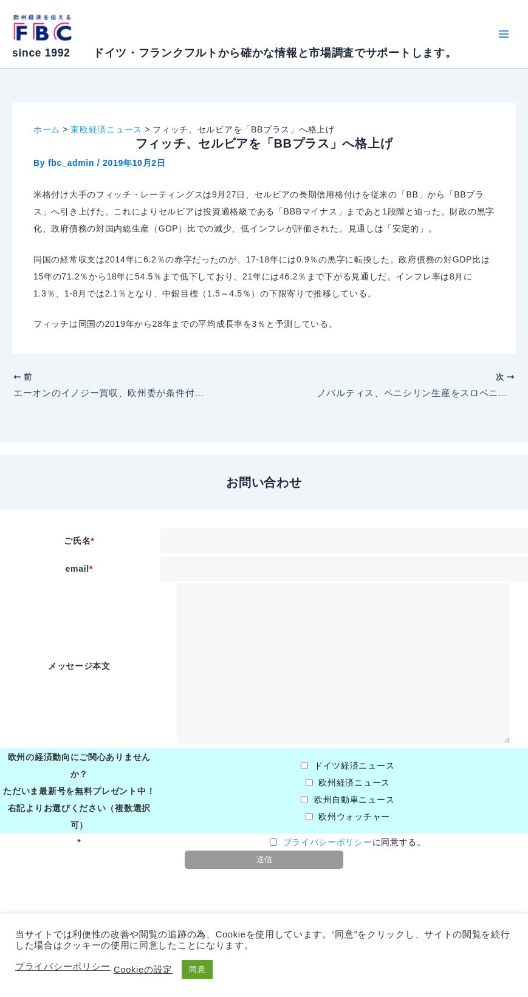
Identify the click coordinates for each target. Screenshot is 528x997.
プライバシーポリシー (327, 842)
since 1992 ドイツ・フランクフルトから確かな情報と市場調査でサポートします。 (234, 53)
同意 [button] (197, 969)
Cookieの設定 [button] (143, 970)
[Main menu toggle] (503, 34)
